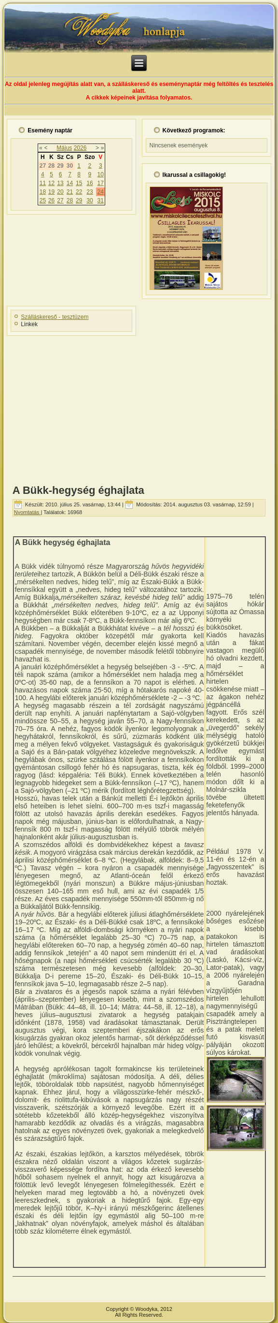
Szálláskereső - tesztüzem (54, 317)
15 (79, 183)
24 (100, 191)
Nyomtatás (27, 512)
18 (43, 191)
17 (100, 183)
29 (79, 200)
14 (70, 183)
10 (100, 174)
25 (43, 200)
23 (89, 191)
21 (70, 191)
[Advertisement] (139, 407)
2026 (80, 147)
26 (51, 200)
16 (89, 183)
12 (51, 183)
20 (60, 191)
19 (51, 191)
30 (89, 200)
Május (64, 147)
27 (60, 200)
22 (79, 191)
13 (60, 183)
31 (100, 200)
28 (70, 200)
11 (43, 183)
